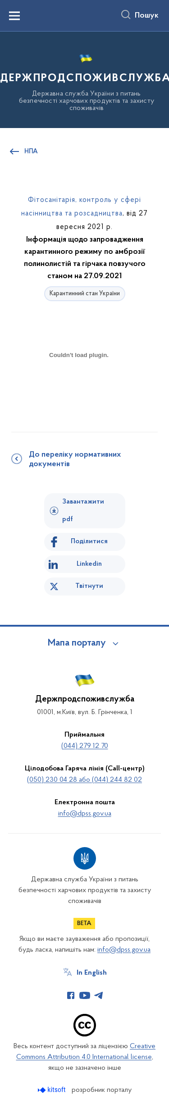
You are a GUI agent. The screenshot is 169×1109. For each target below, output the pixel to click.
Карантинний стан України (85, 293)
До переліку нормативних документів (75, 459)
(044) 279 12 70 (84, 746)
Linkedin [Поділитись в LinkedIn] (89, 564)
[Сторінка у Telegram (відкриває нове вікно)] (98, 995)
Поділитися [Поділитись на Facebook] (89, 541)
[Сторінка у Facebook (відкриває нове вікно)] (70, 995)
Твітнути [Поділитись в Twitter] (89, 586)
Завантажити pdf (83, 510)
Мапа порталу (77, 643)
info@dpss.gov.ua (84, 813)
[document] (78, 387)
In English (92, 972)
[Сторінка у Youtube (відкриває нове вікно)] (84, 995)
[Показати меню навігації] (14, 16)
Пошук (147, 16)
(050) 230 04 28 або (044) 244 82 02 (84, 780)
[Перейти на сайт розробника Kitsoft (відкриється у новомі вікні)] (52, 1089)
